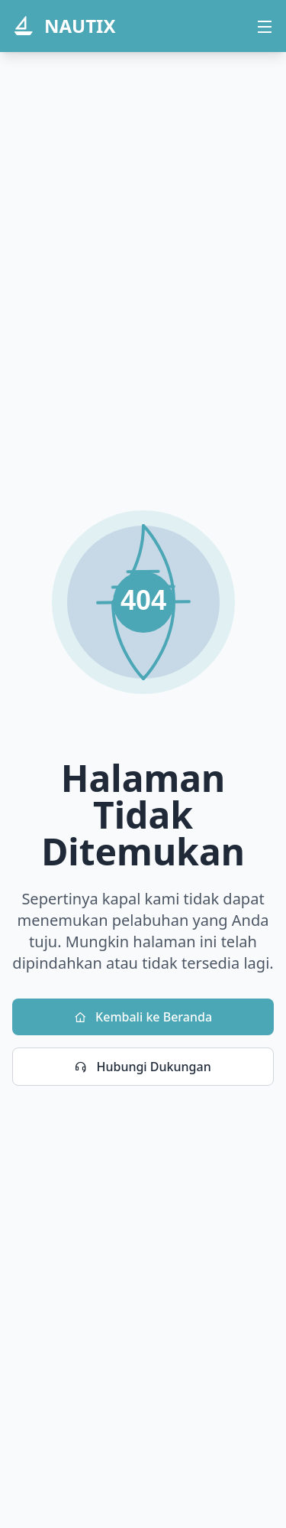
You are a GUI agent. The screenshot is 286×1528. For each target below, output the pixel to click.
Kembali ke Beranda (143, 1016)
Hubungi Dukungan (142, 1066)
